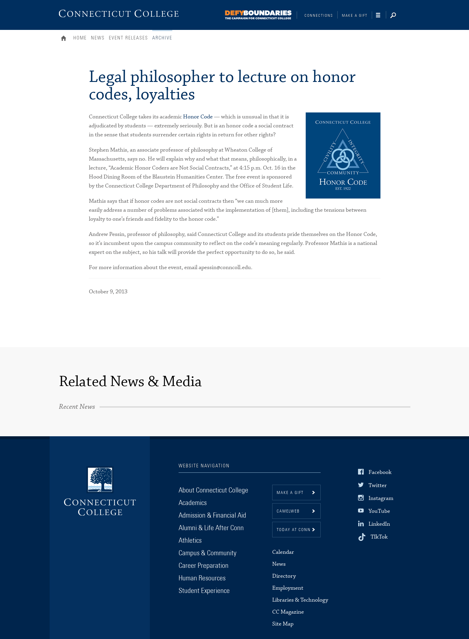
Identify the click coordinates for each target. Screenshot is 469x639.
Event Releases (128, 38)
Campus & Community (207, 553)
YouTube (379, 511)
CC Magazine (288, 612)
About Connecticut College (213, 490)
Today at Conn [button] (294, 530)
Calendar (283, 552)
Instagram (380, 498)
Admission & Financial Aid (212, 515)
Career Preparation (204, 565)
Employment (287, 588)
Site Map (282, 624)
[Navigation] (381, 15)
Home (65, 39)
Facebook (380, 472)
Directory (284, 576)
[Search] (397, 15)
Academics (193, 503)
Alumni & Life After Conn (211, 528)
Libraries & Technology (300, 600)
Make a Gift (355, 16)
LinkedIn (379, 524)
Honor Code (198, 117)
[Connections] (258, 13)
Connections (318, 16)
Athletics (190, 540)
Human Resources (202, 578)
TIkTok (379, 537)
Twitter (377, 485)
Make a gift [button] (290, 493)
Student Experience (204, 590)
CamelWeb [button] (288, 511)
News (98, 38)
